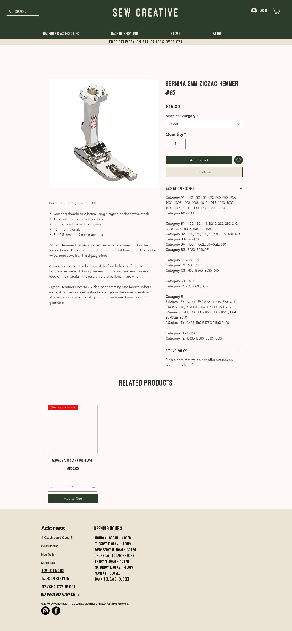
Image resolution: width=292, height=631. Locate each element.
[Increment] (181, 144)
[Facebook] (56, 610)
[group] (72, 454)
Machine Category (182, 116)
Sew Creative (146, 12)
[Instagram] (45, 610)
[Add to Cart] (73, 498)
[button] (276, 10)
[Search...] (22, 11)
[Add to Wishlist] (238, 160)
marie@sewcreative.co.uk (60, 594)
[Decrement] (170, 144)
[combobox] (204, 124)
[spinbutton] (176, 144)
